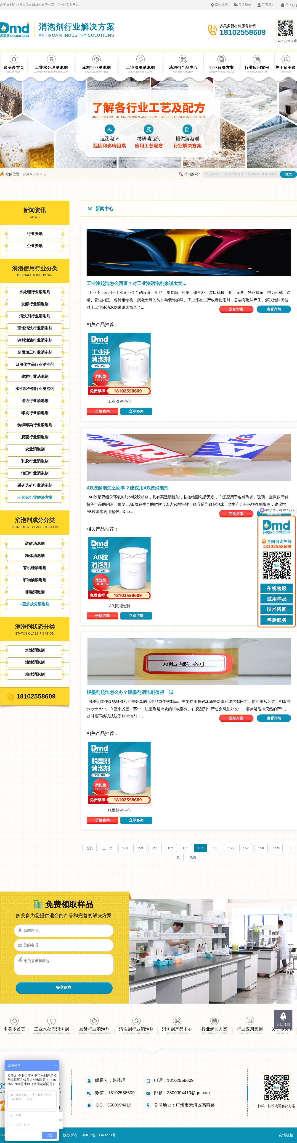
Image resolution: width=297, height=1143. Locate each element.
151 (155, 848)
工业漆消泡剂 (119, 401)
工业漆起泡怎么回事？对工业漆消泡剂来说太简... (136, 283)
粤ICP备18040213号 (99, 1135)
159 (276, 848)
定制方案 (236, 309)
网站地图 (221, 5)
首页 (26, 174)
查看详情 (274, 309)
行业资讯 (34, 234)
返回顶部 (283, 1024)
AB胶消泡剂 (119, 606)
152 (170, 848)
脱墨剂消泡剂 (119, 810)
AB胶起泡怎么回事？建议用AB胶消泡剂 (127, 487)
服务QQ (291, 5)
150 (140, 848)
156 (230, 848)
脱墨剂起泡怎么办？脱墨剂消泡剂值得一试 (130, 692)
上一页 (107, 848)
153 (185, 848)
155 (215, 848)
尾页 (192, 857)
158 (261, 848)
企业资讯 (34, 246)
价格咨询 (102, 411)
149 (125, 848)
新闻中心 (39, 174)
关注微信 (245, 5)
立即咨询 (136, 411)
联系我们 (268, 5)
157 (246, 848)
